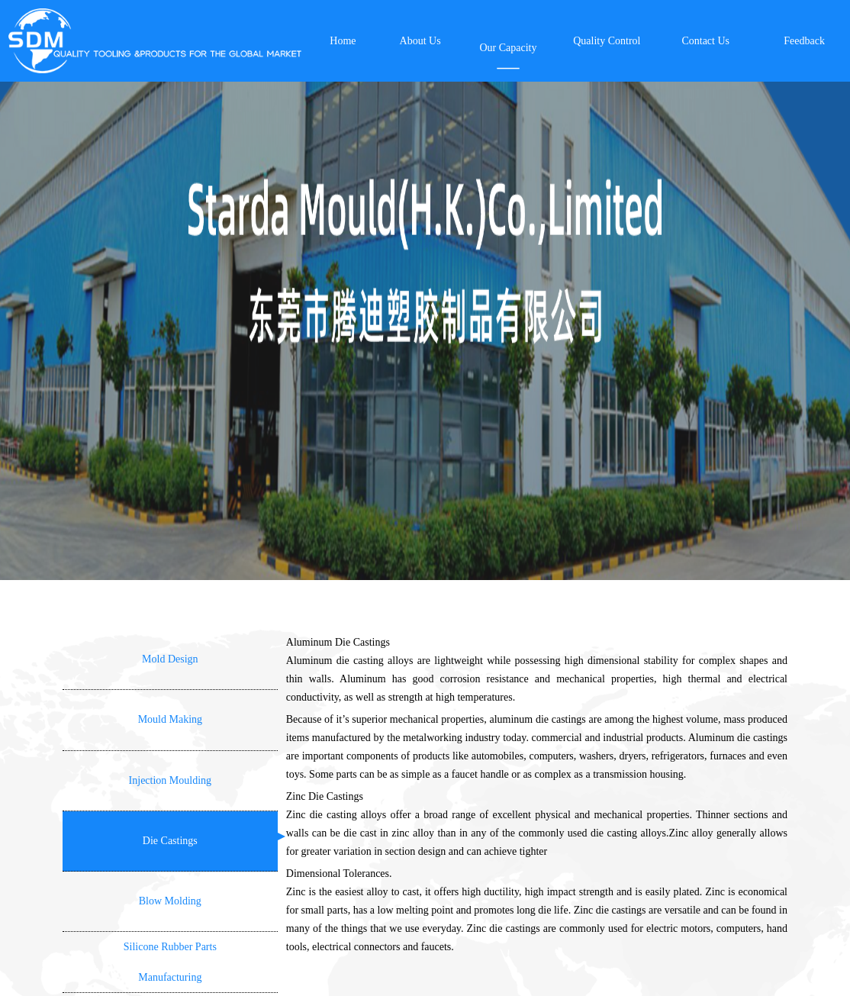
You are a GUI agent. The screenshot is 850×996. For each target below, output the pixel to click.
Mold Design (170, 659)
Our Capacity (507, 47)
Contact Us (705, 41)
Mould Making (170, 719)
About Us (420, 41)
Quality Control (606, 41)
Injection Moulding (170, 780)
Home (343, 41)
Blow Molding (170, 901)
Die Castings (170, 840)
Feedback (804, 41)
